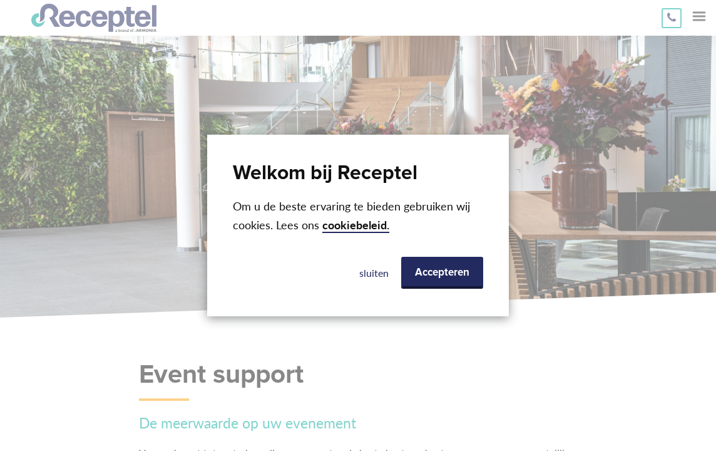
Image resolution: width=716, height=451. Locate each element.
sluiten (374, 273)
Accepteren (442, 272)
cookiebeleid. (355, 225)
